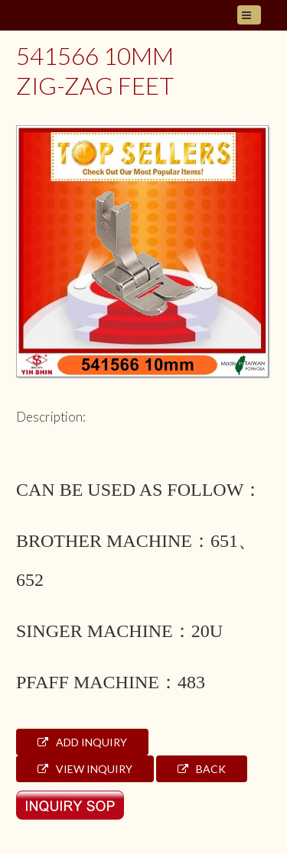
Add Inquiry (82, 742)
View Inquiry (85, 768)
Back (202, 768)
